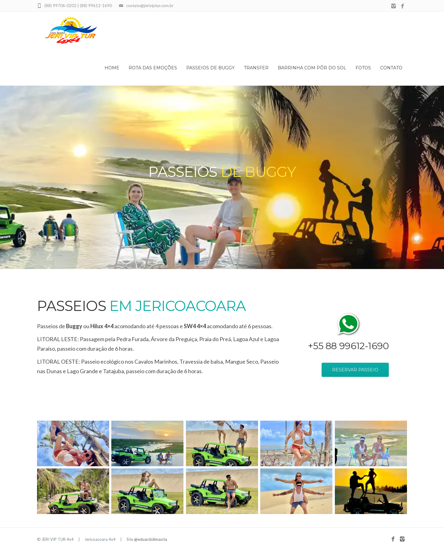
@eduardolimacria (150, 539)
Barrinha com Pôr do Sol (312, 68)
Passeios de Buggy (210, 68)
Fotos (363, 68)
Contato (391, 68)
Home (112, 68)
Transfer (256, 68)
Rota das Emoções (153, 68)
